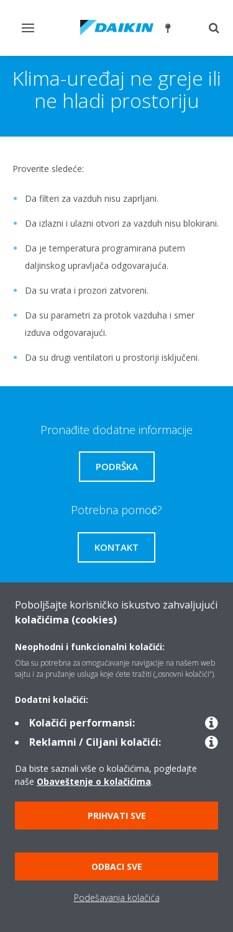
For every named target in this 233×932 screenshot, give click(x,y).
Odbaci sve (116, 866)
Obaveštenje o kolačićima (94, 781)
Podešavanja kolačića (117, 897)
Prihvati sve (117, 815)
